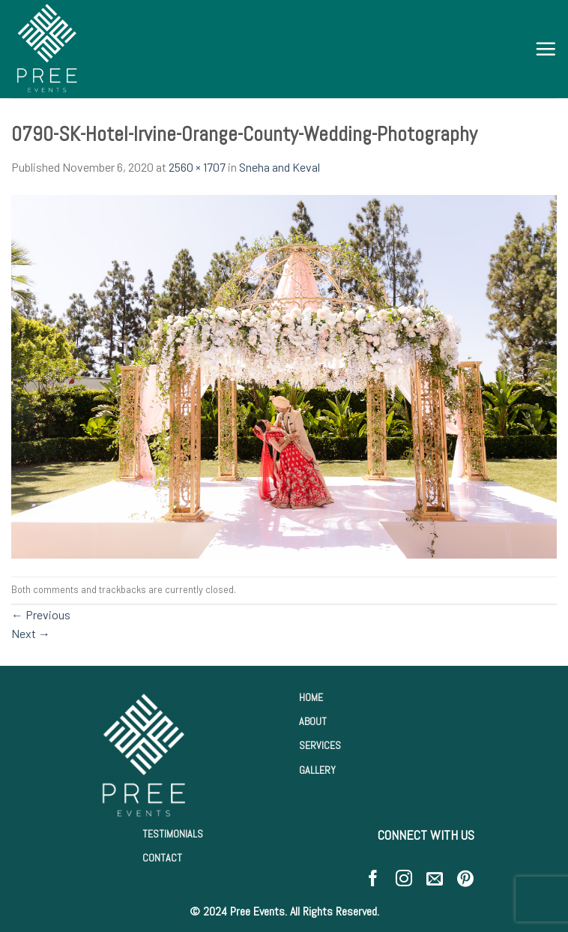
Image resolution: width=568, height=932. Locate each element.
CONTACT (162, 858)
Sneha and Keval (279, 167)
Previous (40, 614)
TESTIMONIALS (172, 834)
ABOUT (313, 721)
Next (30, 633)
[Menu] (545, 49)
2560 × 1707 (197, 167)
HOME (311, 697)
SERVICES (320, 745)
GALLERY (317, 770)
